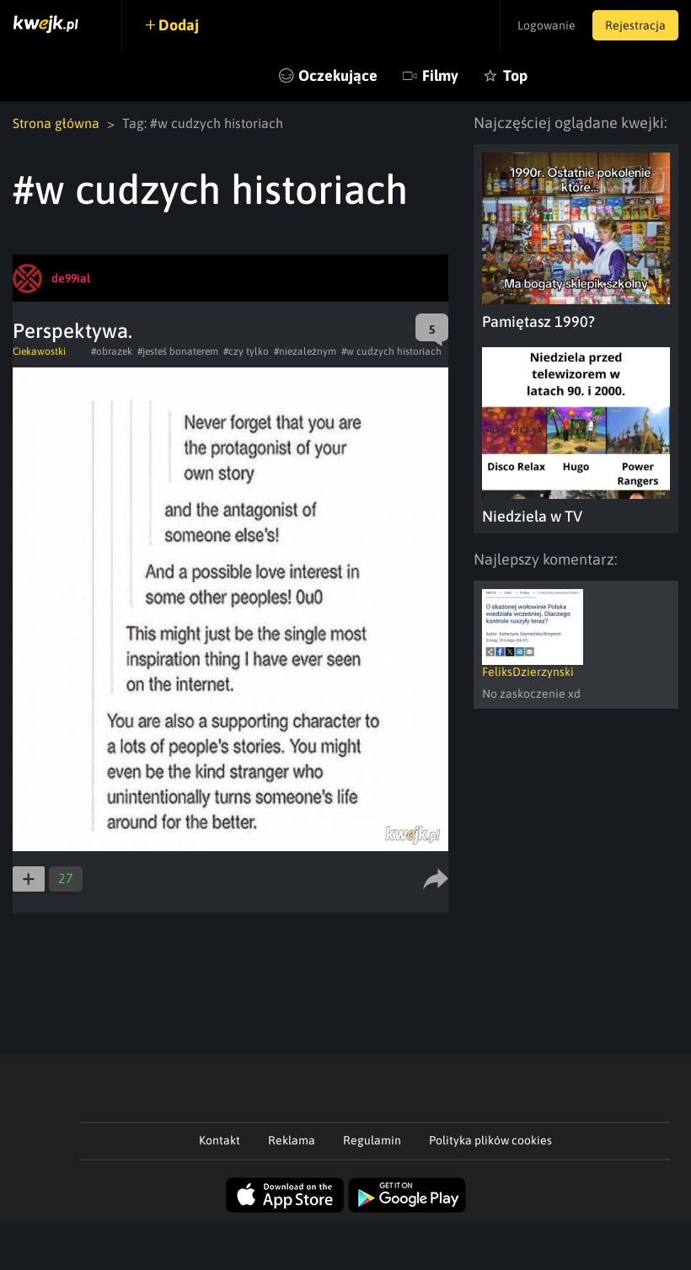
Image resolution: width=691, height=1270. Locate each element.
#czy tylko (246, 351)
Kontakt (219, 1140)
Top (515, 75)
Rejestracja (635, 25)
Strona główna (56, 123)
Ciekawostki (39, 351)
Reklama (291, 1140)
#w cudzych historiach (391, 351)
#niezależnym (305, 351)
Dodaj (178, 25)
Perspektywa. (72, 330)
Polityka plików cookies (490, 1140)
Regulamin (372, 1140)
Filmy (440, 75)
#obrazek (111, 351)
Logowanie (546, 25)
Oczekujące (338, 75)
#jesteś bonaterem (177, 351)
